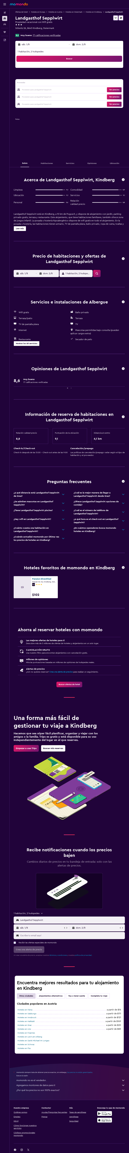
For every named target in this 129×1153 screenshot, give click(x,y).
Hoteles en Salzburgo (27, 1014)
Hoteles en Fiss (24, 1048)
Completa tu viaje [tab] (99, 996)
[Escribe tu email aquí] (72, 935)
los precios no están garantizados (79, 1072)
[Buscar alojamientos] (4, 18)
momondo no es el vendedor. (70, 1080)
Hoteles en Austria (55, 12)
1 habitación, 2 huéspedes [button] (30, 52)
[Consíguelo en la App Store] (104, 1120)
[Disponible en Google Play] (104, 1113)
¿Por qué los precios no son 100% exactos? (70, 1090)
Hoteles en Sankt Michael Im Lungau (33, 1041)
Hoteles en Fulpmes (26, 1033)
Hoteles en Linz (24, 1029)
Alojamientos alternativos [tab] (50, 996)
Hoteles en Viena (25, 1010)
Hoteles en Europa (38, 12)
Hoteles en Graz (24, 1025)
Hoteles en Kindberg (94, 12)
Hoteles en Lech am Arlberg (30, 1037)
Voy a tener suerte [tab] (76, 996)
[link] (69, 684)
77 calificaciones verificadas (47, 35)
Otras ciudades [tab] (26, 996)
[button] (5, 4)
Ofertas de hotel (21, 12)
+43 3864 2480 (22, 31)
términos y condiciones (58, 955)
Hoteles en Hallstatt (26, 1021)
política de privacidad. (83, 955)
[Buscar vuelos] (4, 12)
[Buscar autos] (4, 24)
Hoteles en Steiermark (74, 12)
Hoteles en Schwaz (26, 1045)
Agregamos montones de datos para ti (70, 1085)
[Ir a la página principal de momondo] (19, 4)
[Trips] (4, 32)
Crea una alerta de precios (61, 672)
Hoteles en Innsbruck (27, 1018)
